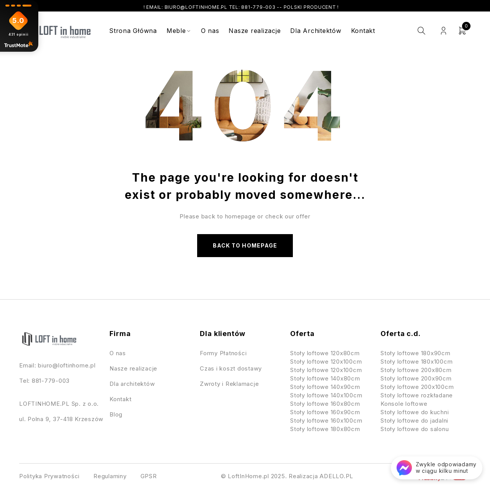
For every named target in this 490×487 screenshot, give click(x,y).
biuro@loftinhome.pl (66, 365)
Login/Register (443, 30)
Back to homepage (245, 245)
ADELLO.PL (336, 476)
